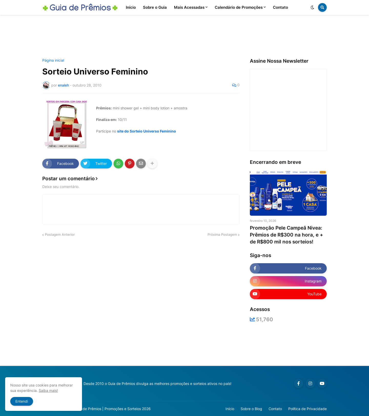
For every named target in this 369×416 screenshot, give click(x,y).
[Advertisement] (184, 36)
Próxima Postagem (222, 234)
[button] (312, 7)
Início (229, 408)
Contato (275, 408)
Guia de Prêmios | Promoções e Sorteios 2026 (112, 408)
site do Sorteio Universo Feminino (146, 131)
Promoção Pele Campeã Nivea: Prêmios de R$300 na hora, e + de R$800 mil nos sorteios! (286, 234)
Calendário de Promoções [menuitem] (239, 7)
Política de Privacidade (307, 408)
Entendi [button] (21, 401)
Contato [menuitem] (280, 7)
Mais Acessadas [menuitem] (189, 7)
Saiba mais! (48, 390)
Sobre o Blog (251, 408)
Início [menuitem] (131, 7)
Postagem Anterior (60, 234)
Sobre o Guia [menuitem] (155, 7)
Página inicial (53, 60)
